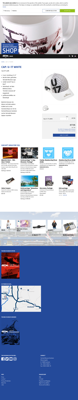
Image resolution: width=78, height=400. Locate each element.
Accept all (67, 10)
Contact (3, 379)
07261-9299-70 (47, 366)
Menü (11, 56)
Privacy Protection (6, 381)
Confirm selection (51, 10)
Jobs (2, 384)
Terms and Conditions (44, 384)
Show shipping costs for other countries (66, 130)
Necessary (7, 10)
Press (2, 377)
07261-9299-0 (46, 364)
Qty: (67, 116)
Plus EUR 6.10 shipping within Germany (66, 129)
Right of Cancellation (44, 383)
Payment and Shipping (44, 381)
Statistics (14, 10)
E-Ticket (41, 379)
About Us (3, 383)
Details (4, 7)
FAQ (40, 377)
